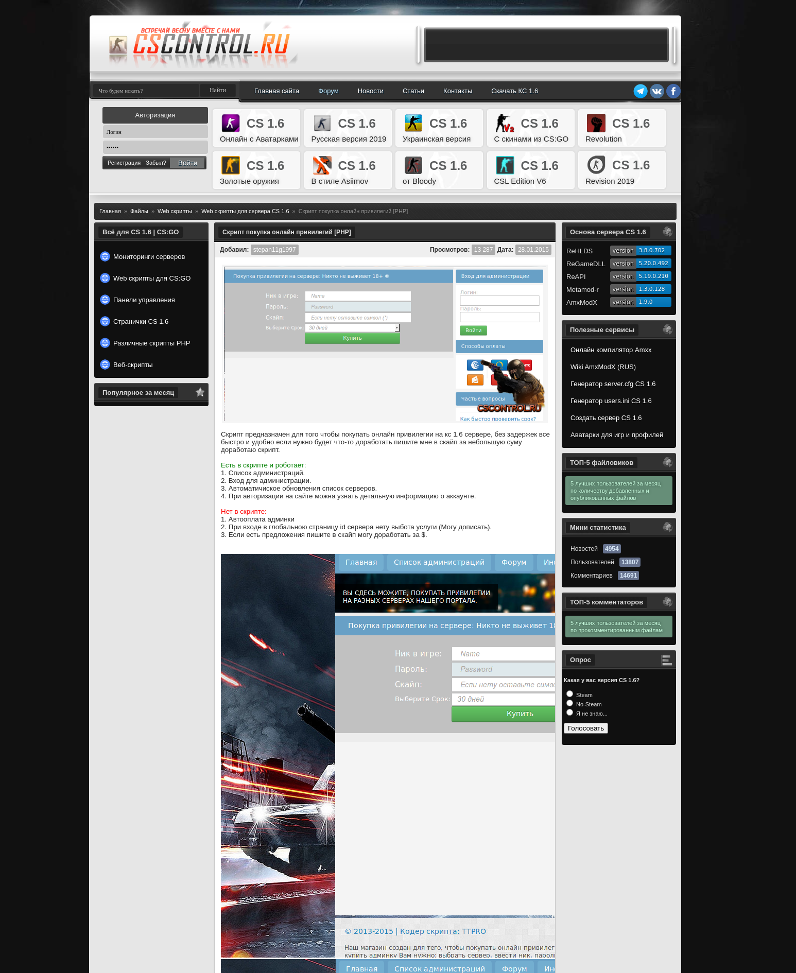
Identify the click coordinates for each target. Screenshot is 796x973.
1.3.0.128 (652, 289)
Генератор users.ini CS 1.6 (611, 401)
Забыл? (156, 163)
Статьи (413, 91)
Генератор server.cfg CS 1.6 (613, 384)
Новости (371, 91)
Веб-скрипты (126, 364)
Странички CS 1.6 (134, 321)
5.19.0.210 (654, 276)
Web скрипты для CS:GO (145, 278)
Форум (328, 91)
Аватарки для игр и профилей (616, 435)
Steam (584, 695)
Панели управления (137, 299)
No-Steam (588, 704)
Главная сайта (276, 91)
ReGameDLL (585, 264)
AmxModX (581, 302)
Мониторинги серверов (142, 256)
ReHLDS (579, 251)
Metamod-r (582, 289)
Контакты (457, 91)
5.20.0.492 (654, 263)
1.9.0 (646, 302)
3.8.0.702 (652, 250)
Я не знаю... (591, 713)
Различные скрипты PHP (145, 343)
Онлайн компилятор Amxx (610, 350)
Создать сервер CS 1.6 (606, 418)
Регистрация (124, 163)
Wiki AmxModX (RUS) (603, 367)
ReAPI (576, 277)
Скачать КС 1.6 (514, 91)
